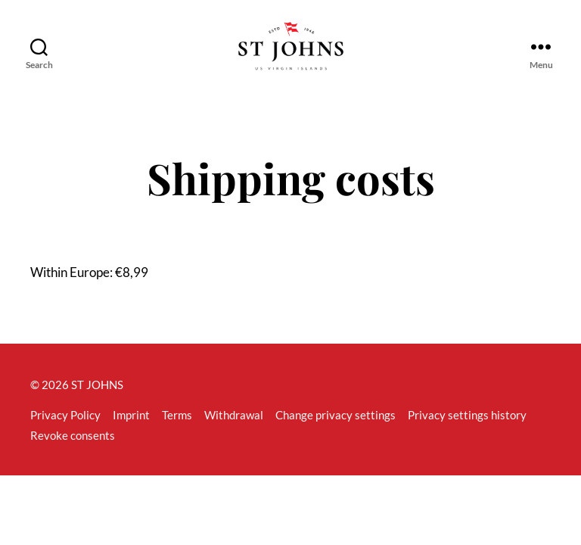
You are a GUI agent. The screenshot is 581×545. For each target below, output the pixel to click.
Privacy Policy (65, 432)
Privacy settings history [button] (467, 432)
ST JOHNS (97, 402)
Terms (177, 432)
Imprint (131, 432)
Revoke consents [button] (72, 452)
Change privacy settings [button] (335, 432)
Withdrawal (233, 432)
